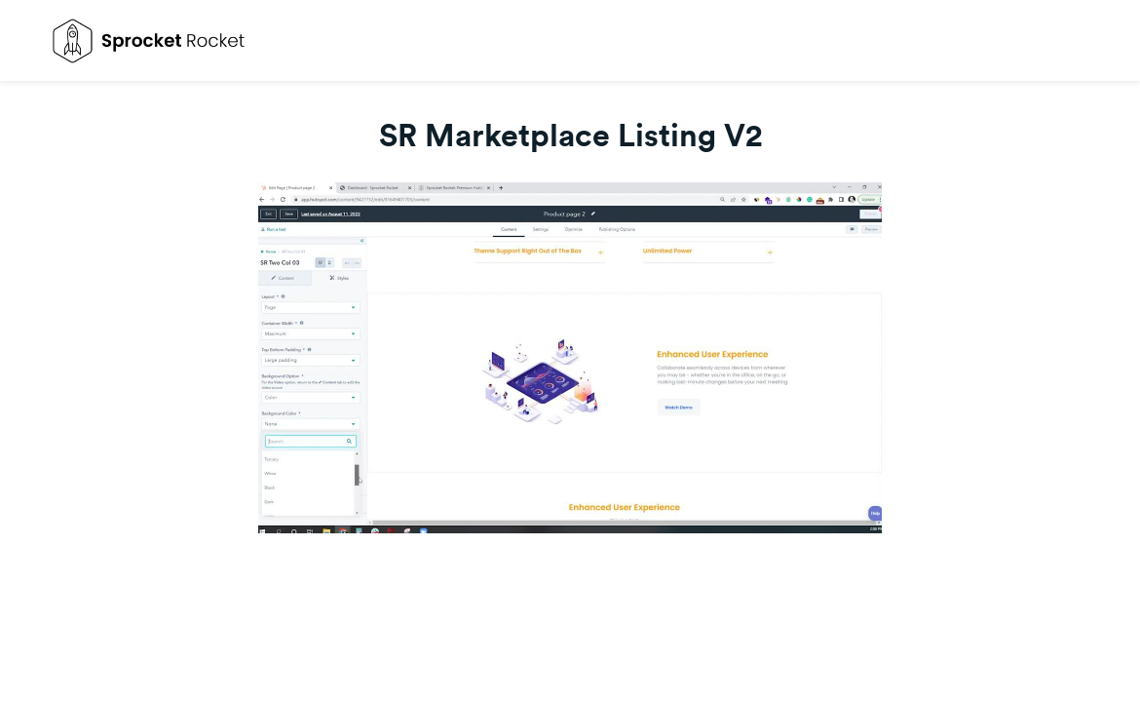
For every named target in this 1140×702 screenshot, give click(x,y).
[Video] (570, 357)
